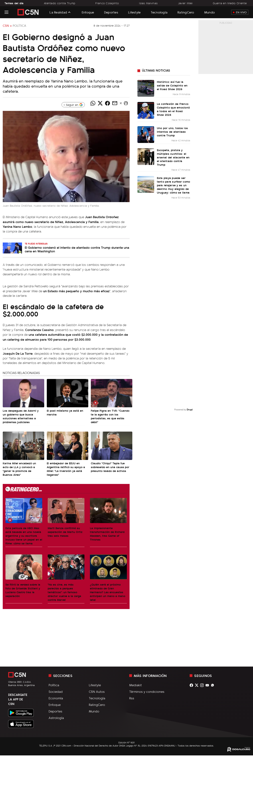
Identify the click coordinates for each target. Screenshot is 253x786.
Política (19, 25)
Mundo (209, 12)
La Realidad (58, 12)
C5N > (7, 25)
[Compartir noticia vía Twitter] (100, 103)
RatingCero (185, 12)
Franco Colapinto (107, 3)
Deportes (111, 12)
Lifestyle (134, 12)
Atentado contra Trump (59, 3)
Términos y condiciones (146, 691)
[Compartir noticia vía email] (114, 103)
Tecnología (159, 12)
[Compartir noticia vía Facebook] (107, 103)
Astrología (56, 718)
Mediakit (135, 685)
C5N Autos (97, 691)
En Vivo (240, 12)
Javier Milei (185, 3)
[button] (126, 103)
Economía (56, 698)
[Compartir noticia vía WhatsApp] (93, 103)
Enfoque (88, 12)
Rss (131, 698)
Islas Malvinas (148, 3)
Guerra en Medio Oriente (230, 3)
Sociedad (56, 691)
